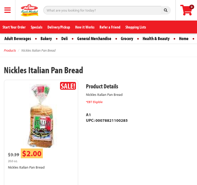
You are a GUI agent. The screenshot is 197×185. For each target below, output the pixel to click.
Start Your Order (14, 27)
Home (184, 38)
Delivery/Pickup (58, 27)
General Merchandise (94, 38)
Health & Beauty (156, 38)
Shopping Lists (135, 27)
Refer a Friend (110, 27)
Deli (64, 38)
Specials (36, 27)
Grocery (127, 38)
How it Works (84, 27)
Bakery (46, 38)
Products (10, 50)
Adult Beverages (17, 38)
